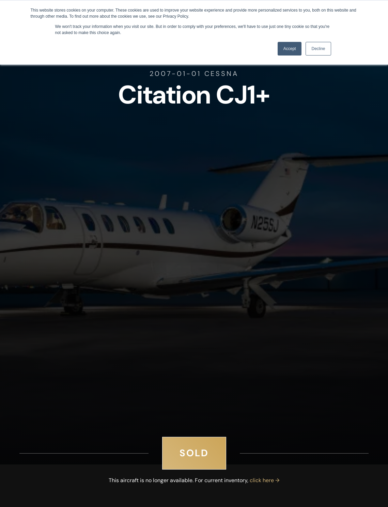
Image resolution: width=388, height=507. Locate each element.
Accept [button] (289, 48)
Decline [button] (318, 48)
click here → (264, 480)
